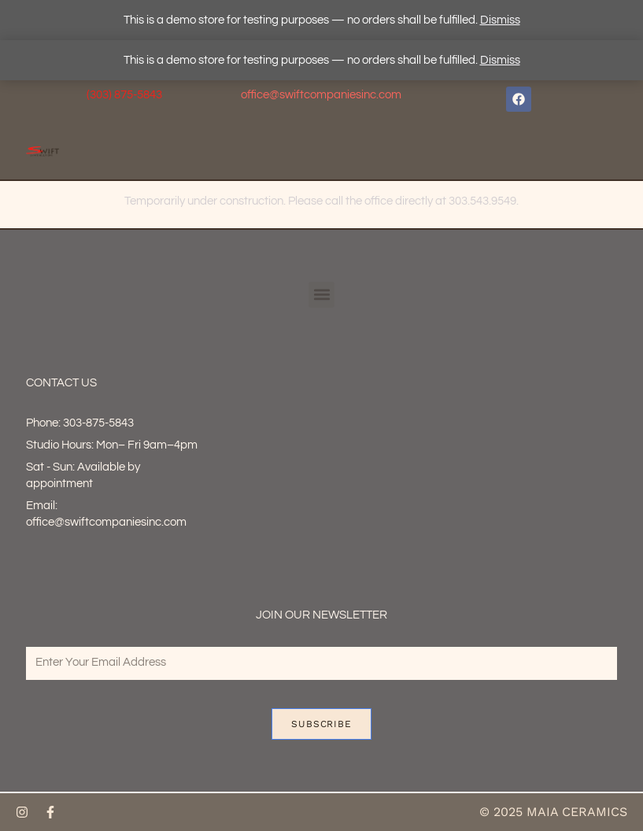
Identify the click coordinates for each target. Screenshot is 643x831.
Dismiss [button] (500, 20)
